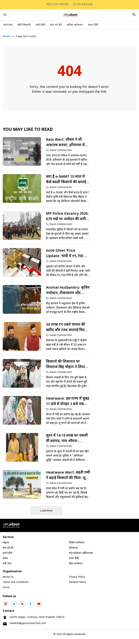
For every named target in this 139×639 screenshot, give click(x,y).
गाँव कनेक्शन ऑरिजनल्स (81, 553)
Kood (6, 587)
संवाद (5, 558)
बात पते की (56, 25)
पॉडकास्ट (73, 548)
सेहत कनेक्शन (76, 563)
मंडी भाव (7, 563)
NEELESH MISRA (57, 4)
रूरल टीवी (93, 25)
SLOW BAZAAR (83, 4)
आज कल (7, 25)
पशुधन (6, 542)
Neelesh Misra (77, 582)
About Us (8, 577)
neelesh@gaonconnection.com (28, 623)
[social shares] (6, 604)
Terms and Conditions (16, 582)
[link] (46, 153)
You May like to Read (28, 130)
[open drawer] (5, 14)
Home (6, 36)
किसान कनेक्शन (77, 542)
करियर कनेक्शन (75, 25)
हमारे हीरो (40, 25)
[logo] (70, 15)
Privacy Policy (77, 577)
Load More (46, 510)
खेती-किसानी (24, 25)
